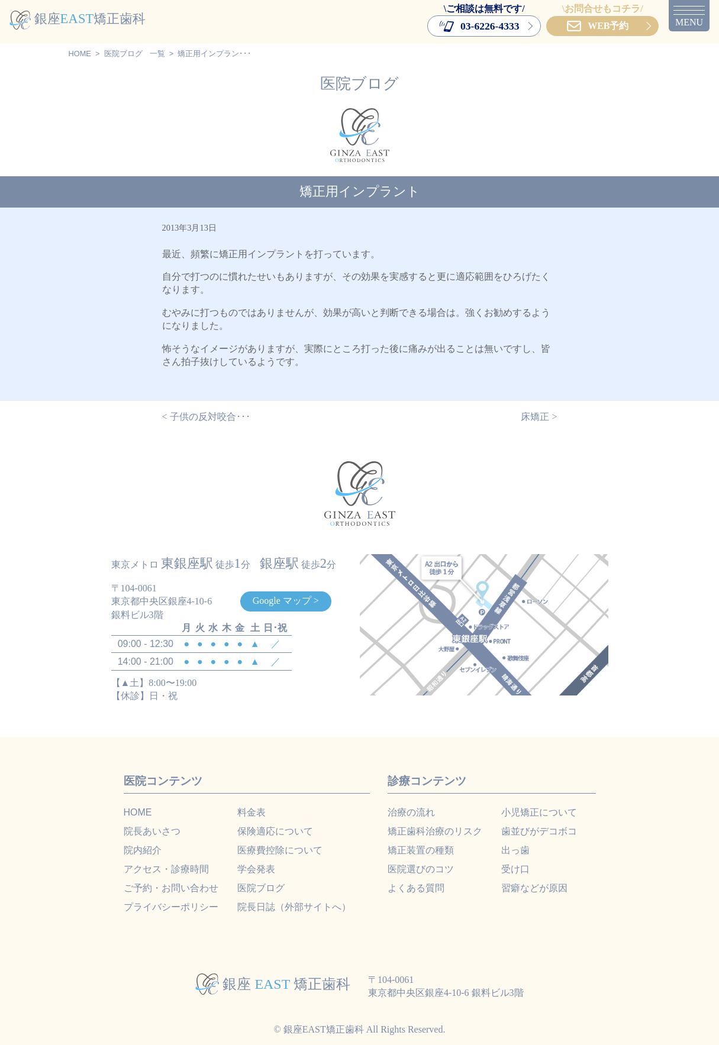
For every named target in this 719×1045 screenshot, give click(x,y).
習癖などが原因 (534, 888)
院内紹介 (143, 850)
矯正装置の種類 (421, 850)
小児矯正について (539, 812)
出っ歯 (515, 850)
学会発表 (256, 869)
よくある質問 (416, 888)
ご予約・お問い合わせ (171, 888)
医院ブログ (123, 53)
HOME (80, 53)
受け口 (515, 869)
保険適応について (275, 831)
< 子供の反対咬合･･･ (206, 417)
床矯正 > (539, 417)
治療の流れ (411, 812)
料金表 (251, 812)
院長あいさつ (152, 831)
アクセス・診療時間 (166, 869)
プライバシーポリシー (171, 907)
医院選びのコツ (421, 869)
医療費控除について (280, 850)
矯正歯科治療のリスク (435, 831)
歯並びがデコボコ (539, 831)
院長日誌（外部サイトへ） (294, 907)
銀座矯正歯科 (77, 18)
